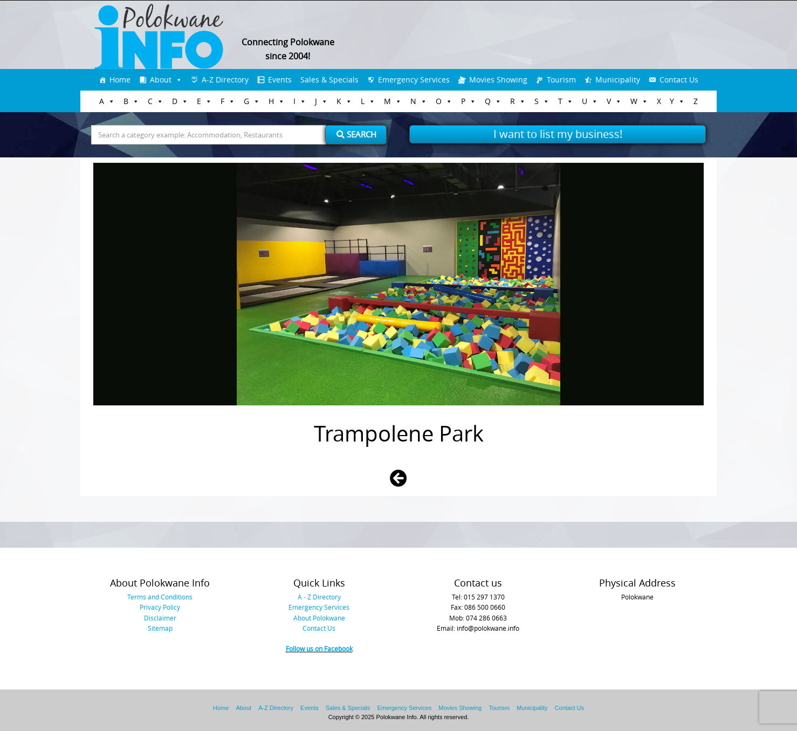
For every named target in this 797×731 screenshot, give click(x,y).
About (160, 79)
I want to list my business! (557, 134)
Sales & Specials (329, 79)
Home (119, 79)
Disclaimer (160, 617)
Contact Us (678, 79)
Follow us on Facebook (319, 648)
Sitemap (160, 628)
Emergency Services (414, 79)
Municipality (617, 79)
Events (280, 79)
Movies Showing (498, 79)
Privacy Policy (160, 607)
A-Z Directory (225, 79)
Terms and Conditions (160, 596)
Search (356, 134)
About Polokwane (319, 617)
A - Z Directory (319, 596)
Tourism (561, 79)
